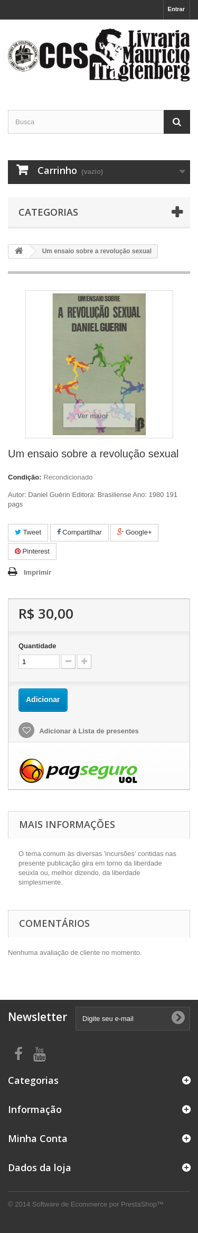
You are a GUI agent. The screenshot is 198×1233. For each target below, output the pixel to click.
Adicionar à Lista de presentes (88, 731)
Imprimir (37, 572)
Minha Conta (38, 1138)
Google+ (134, 532)
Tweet (28, 532)
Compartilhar (79, 532)
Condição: (25, 477)
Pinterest (32, 551)
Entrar (176, 9)
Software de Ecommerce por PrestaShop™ (98, 1204)
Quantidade (37, 646)
